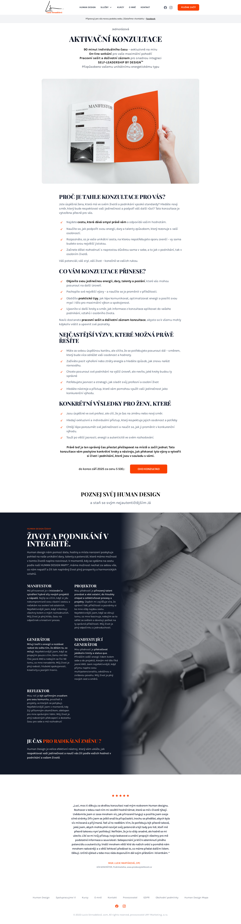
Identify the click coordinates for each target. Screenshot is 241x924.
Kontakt (112, 897)
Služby (106, 7)
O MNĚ (132, 7)
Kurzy (120, 7)
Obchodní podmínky (167, 897)
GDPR (146, 897)
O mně (98, 897)
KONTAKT (145, 7)
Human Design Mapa (196, 897)
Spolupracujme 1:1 (66, 897)
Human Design (87, 7)
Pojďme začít (188, 7)
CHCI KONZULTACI (149, 469)
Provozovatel (130, 897)
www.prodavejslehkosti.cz (139, 867)
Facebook (150, 18)
